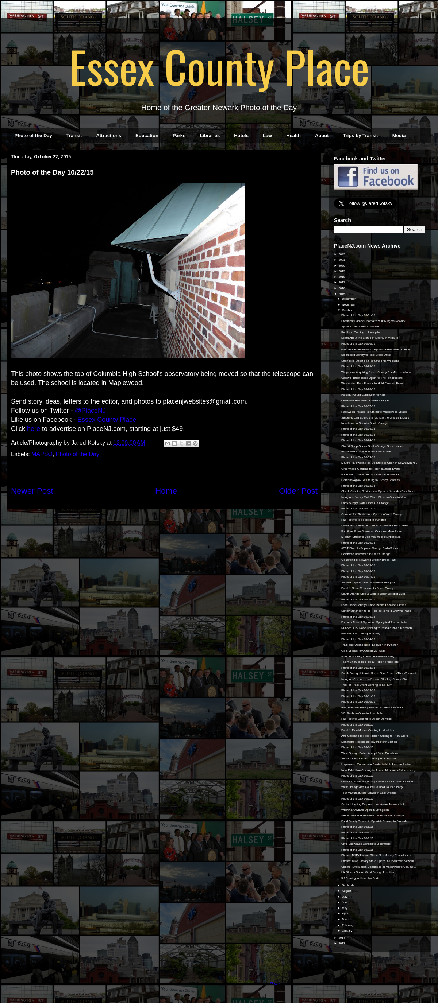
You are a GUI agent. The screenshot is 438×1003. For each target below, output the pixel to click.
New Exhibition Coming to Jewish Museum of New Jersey (378, 770)
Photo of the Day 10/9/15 (357, 724)
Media (399, 135)
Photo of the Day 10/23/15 (358, 457)
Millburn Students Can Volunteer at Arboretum (371, 537)
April (345, 913)
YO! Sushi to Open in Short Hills (362, 713)
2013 (342, 943)
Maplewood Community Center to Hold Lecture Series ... (377, 764)
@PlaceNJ (90, 410)
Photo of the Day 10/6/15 (357, 798)
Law (267, 135)
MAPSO (42, 454)
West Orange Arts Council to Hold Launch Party (372, 787)
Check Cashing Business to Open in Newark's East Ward (378, 491)
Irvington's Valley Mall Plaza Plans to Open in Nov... (374, 497)
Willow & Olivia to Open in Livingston (365, 810)
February (348, 925)
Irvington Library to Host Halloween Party (367, 656)
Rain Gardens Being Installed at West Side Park (372, 707)
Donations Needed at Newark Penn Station (369, 741)
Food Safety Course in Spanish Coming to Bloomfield (375, 821)
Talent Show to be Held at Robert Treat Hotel (370, 662)
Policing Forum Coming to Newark (363, 394)
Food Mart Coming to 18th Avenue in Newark (370, 474)
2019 (342, 271)
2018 (342, 277)
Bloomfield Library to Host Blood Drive (366, 355)
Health (293, 135)
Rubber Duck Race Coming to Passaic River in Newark (376, 628)
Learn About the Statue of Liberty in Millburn (369, 337)
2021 (342, 259)
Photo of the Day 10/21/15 (358, 508)
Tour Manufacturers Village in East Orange (368, 792)
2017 (342, 282)
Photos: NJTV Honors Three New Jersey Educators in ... (377, 855)
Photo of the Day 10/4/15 (357, 832)
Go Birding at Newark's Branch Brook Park (368, 559)
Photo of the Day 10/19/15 (358, 565)
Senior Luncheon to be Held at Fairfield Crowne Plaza (376, 611)
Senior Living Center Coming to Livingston (368, 758)
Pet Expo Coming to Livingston (361, 332)
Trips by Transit (360, 135)
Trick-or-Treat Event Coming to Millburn (366, 685)
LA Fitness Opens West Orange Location (367, 872)
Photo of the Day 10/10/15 (358, 701)
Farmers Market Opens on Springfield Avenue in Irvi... (376, 622)
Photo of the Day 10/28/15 (358, 389)
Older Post (298, 490)
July (345, 896)
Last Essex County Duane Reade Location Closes (373, 605)
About (322, 135)
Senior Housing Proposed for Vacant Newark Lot (372, 804)
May (345, 908)
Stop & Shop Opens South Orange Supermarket (372, 446)
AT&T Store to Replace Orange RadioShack (369, 548)
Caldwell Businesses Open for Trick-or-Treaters (372, 378)
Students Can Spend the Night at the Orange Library (375, 417)
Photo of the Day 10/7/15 (357, 775)
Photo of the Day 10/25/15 (358, 434)
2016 (342, 288)
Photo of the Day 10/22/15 (358, 485)
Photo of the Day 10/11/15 (358, 696)
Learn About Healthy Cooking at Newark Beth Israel (374, 525)
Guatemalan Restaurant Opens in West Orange (372, 514)
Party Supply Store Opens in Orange (365, 503)
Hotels (241, 135)
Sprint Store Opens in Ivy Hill (360, 326)
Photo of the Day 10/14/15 (358, 639)
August (347, 891)
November (349, 304)
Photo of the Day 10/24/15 (358, 440)
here (33, 428)
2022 (342, 254)
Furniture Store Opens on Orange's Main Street (372, 531)
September (349, 885)
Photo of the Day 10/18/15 (358, 571)
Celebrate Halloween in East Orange (365, 400)
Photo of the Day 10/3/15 (357, 838)
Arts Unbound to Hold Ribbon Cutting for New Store (374, 736)
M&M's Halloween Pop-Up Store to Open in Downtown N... (379, 462)
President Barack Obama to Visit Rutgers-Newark (373, 321)
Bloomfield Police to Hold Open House (366, 451)
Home (166, 490)
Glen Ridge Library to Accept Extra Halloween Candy (375, 349)
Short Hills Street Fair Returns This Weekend (370, 360)
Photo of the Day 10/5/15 (357, 826)
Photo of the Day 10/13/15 (358, 667)
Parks (179, 135)
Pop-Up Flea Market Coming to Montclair (367, 730)
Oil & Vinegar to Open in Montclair (363, 650)
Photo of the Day (33, 135)
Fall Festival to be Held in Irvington (363, 519)
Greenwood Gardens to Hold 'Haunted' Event (370, 468)
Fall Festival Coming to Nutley (360, 633)
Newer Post (32, 490)
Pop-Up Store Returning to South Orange (368, 588)
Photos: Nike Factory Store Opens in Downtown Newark (377, 861)
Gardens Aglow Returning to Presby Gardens (370, 480)
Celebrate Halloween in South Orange (366, 554)
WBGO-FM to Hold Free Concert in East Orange (372, 815)
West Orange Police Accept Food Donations (369, 753)
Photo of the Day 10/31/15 (358, 315)
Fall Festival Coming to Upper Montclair (366, 718)
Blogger (275, 983)
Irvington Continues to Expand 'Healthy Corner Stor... (375, 679)
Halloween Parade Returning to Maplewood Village (374, 411)
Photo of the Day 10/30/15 (358, 343)
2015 (342, 294)
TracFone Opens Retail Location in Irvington (369, 644)
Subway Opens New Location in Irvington (368, 582)
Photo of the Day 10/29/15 (358, 366)
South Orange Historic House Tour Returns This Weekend (378, 673)
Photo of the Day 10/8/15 (357, 747)
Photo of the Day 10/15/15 (358, 616)
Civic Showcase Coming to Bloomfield (366, 843)
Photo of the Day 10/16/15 (358, 599)
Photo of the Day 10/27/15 (358, 406)
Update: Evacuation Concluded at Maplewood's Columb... (378, 866)
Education (146, 135)
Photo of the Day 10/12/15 (358, 690)
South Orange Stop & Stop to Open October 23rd (373, 593)
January (347, 930)
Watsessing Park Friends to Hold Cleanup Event (372, 383)
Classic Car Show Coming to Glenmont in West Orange (377, 781)
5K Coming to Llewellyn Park (360, 878)
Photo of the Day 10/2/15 (357, 849)
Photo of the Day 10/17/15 (358, 576)
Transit (74, 135)
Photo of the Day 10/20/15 (358, 542)
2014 (342, 938)
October (347, 310)
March (346, 919)
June (345, 902)
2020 (342, 265)
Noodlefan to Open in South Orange (364, 423)
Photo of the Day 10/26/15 (358, 429)
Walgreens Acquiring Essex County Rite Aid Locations (376, 372)
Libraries (210, 135)
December (349, 298)
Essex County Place (219, 66)
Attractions (108, 135)
